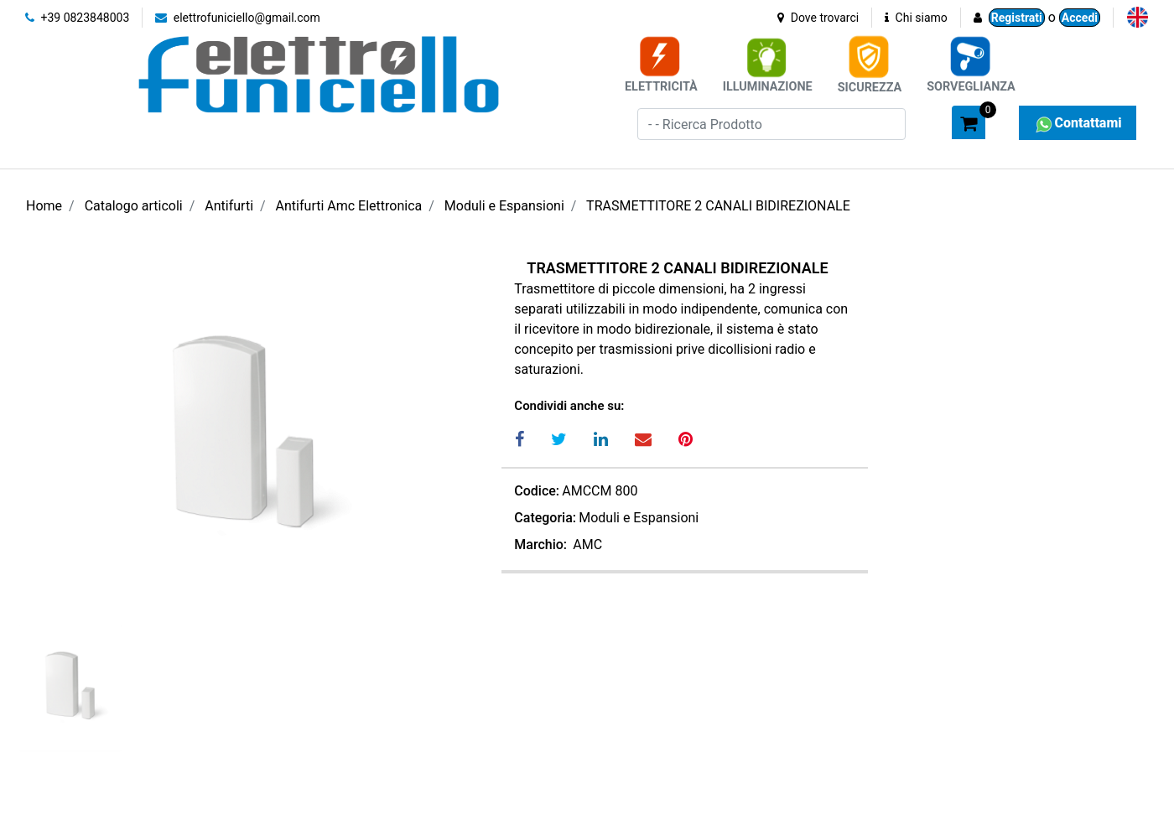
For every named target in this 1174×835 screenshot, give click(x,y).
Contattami (1077, 123)
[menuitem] (1137, 17)
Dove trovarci (818, 17)
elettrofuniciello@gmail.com (237, 17)
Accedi (1080, 17)
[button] (931, 121)
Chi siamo (916, 17)
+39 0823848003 (77, 17)
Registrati (1016, 17)
